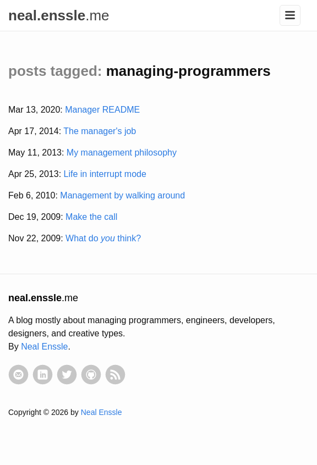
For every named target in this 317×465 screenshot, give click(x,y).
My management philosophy (122, 152)
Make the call (91, 217)
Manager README (102, 109)
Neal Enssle (44, 346)
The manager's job (99, 131)
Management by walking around (122, 195)
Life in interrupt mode (105, 174)
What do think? (103, 238)
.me (59, 15)
